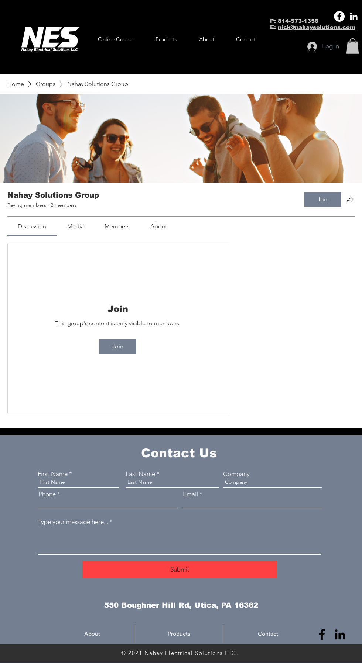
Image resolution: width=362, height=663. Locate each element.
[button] (166, 39)
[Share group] (350, 199)
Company (236, 474)
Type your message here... (73, 522)
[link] (32, 226)
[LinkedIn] (353, 16)
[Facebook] (339, 16)
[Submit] (179, 569)
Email (190, 494)
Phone (47, 494)
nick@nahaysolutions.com (316, 27)
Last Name (140, 474)
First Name (53, 474)
